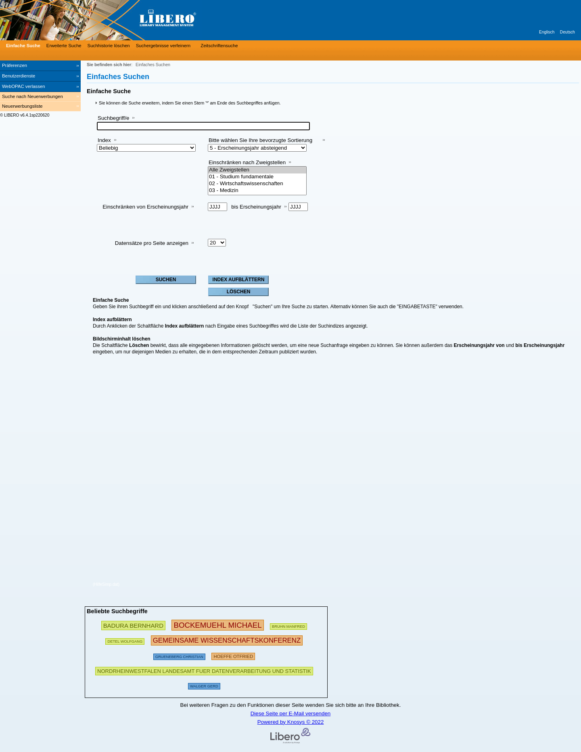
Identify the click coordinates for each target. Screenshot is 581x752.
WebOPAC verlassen (23, 86)
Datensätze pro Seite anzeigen (151, 243)
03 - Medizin (257, 190)
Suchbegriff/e (113, 118)
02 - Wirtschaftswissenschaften (257, 183)
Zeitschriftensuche (219, 45)
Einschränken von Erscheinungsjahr (145, 207)
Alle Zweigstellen (257, 170)
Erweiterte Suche (64, 45)
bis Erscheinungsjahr (256, 207)
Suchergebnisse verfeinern (163, 45)
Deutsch (567, 32)
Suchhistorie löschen (109, 45)
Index (104, 140)
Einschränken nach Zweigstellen (247, 162)
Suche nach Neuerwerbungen (32, 96)
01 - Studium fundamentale (257, 176)
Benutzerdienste (18, 75)
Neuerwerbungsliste (22, 106)
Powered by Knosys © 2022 (290, 722)
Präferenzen (14, 65)
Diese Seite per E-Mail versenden (291, 713)
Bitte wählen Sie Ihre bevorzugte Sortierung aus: (260, 143)
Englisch (546, 32)
